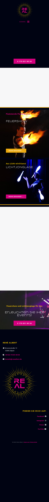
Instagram (40, 420)
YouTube (41, 429)
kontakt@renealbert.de (13, 359)
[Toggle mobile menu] (28, 22)
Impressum (26, 442)
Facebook (40, 416)
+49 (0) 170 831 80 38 (12, 355)
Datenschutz (33, 442)
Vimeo (41, 425)
